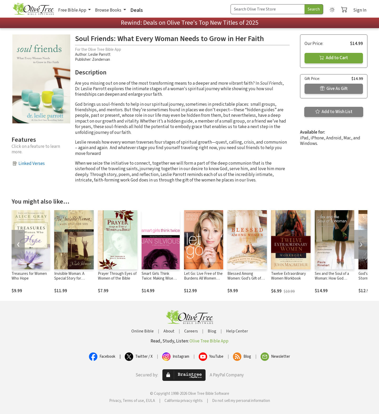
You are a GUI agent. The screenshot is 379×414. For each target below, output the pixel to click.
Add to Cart (334, 58)
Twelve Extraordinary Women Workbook (288, 276)
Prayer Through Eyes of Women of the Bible (117, 276)
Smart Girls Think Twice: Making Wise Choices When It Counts (157, 281)
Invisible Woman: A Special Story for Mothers (69, 278)
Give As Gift (334, 88)
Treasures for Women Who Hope (29, 276)
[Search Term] (268, 9)
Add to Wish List (333, 112)
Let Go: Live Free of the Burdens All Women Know (203, 278)
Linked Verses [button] (31, 163)
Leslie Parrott (99, 54)
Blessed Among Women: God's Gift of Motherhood (244, 278)
